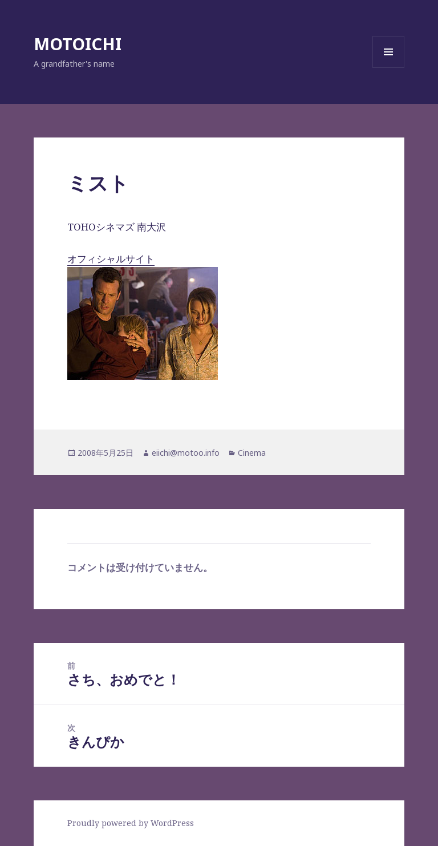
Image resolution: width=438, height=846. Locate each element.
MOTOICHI (77, 44)
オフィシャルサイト (142, 316)
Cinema (252, 452)
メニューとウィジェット (388, 67)
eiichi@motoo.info (186, 452)
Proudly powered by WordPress (130, 822)
